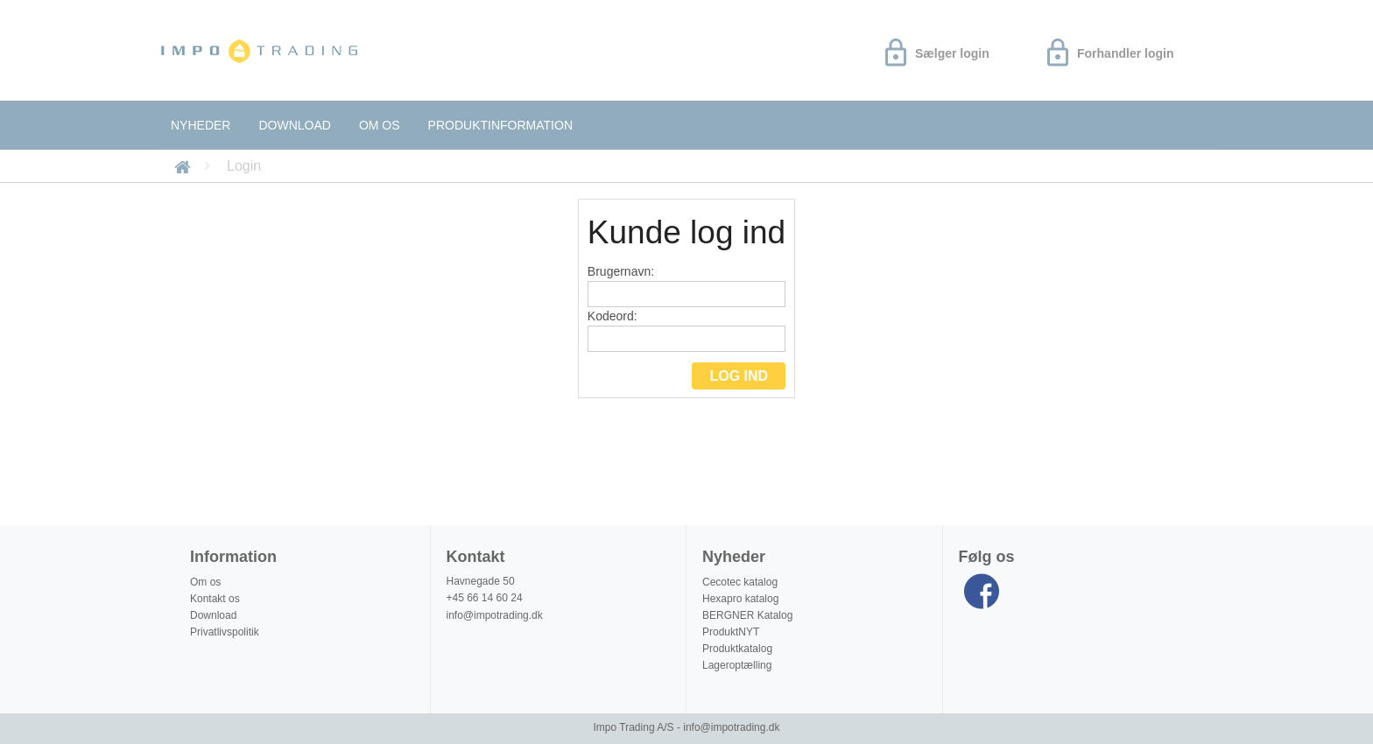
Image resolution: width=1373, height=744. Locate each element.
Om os (379, 125)
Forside (185, 166)
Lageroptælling (736, 665)
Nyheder (200, 125)
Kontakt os (215, 599)
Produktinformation (500, 125)
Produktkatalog (737, 648)
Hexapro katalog (740, 599)
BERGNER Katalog (747, 615)
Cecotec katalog (740, 582)
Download (294, 125)
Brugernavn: (686, 285)
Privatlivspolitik (224, 632)
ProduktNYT (730, 632)
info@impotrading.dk (495, 615)
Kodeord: (686, 330)
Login (244, 165)
